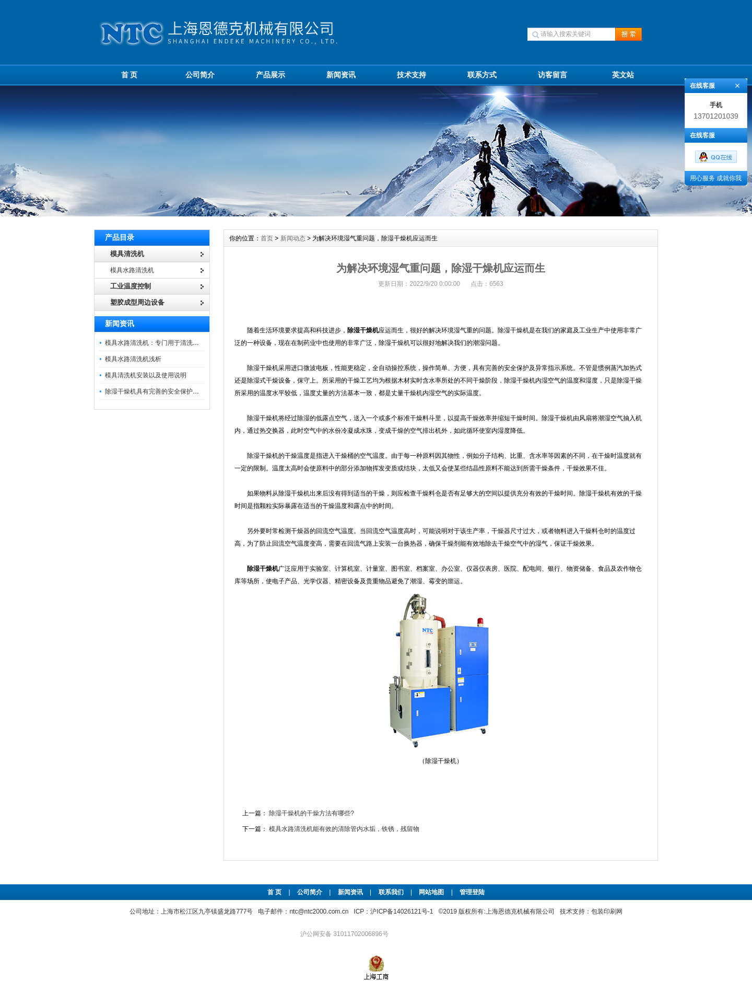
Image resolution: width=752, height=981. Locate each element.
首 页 (129, 75)
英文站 (623, 75)
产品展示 (270, 75)
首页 (267, 238)
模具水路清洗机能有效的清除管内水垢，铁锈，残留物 (344, 829)
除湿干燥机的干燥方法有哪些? (311, 813)
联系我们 (391, 892)
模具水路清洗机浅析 (133, 359)
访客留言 (552, 75)
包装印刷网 (606, 911)
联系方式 (482, 75)
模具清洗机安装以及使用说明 (145, 375)
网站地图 (431, 892)
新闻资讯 (341, 75)
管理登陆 (472, 892)
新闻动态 (293, 238)
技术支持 (411, 75)
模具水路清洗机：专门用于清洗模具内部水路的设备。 (180, 343)
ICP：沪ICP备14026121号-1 (393, 911)
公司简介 (200, 75)
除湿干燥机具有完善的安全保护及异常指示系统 (171, 391)
